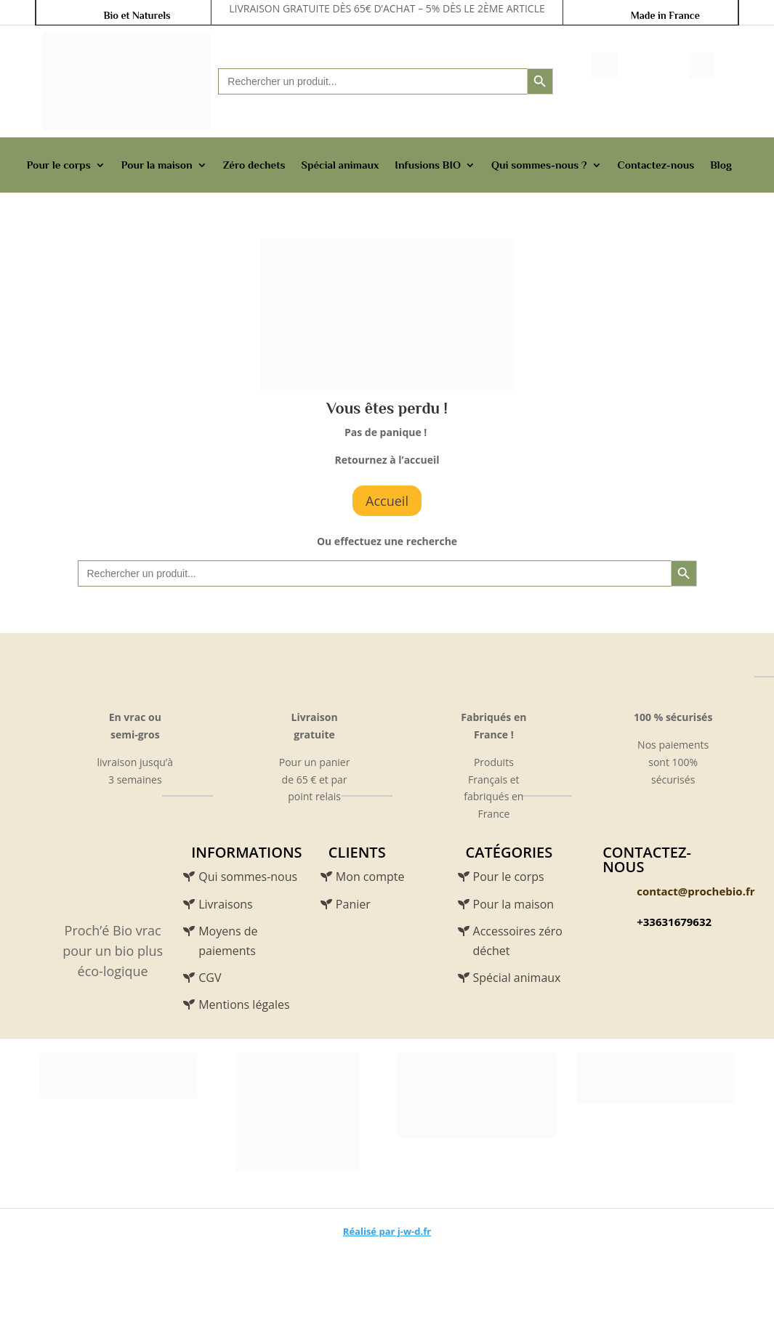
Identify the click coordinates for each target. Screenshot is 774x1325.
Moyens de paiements (227, 941)
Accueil (387, 501)
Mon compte (370, 877)
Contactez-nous (656, 164)
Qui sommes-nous (247, 877)
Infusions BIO (428, 164)
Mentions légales (243, 1004)
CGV (209, 978)
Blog (721, 164)
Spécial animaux (340, 164)
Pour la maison (157, 164)
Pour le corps (59, 164)
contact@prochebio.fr (695, 891)
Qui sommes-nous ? (539, 164)
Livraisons (225, 904)
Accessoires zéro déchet (518, 941)
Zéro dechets (254, 164)
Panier (353, 904)
